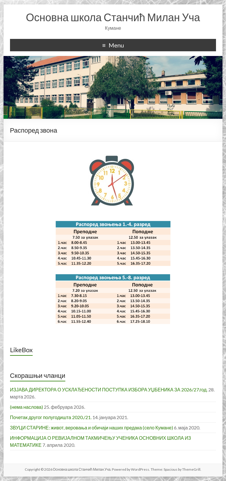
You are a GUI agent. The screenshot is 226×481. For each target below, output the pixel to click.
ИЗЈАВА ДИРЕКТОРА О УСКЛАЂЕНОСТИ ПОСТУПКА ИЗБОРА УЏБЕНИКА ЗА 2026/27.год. (108, 389)
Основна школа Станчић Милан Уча (113, 17)
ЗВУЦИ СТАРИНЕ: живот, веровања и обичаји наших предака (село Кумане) (91, 427)
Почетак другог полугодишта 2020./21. (51, 417)
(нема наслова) (26, 407)
